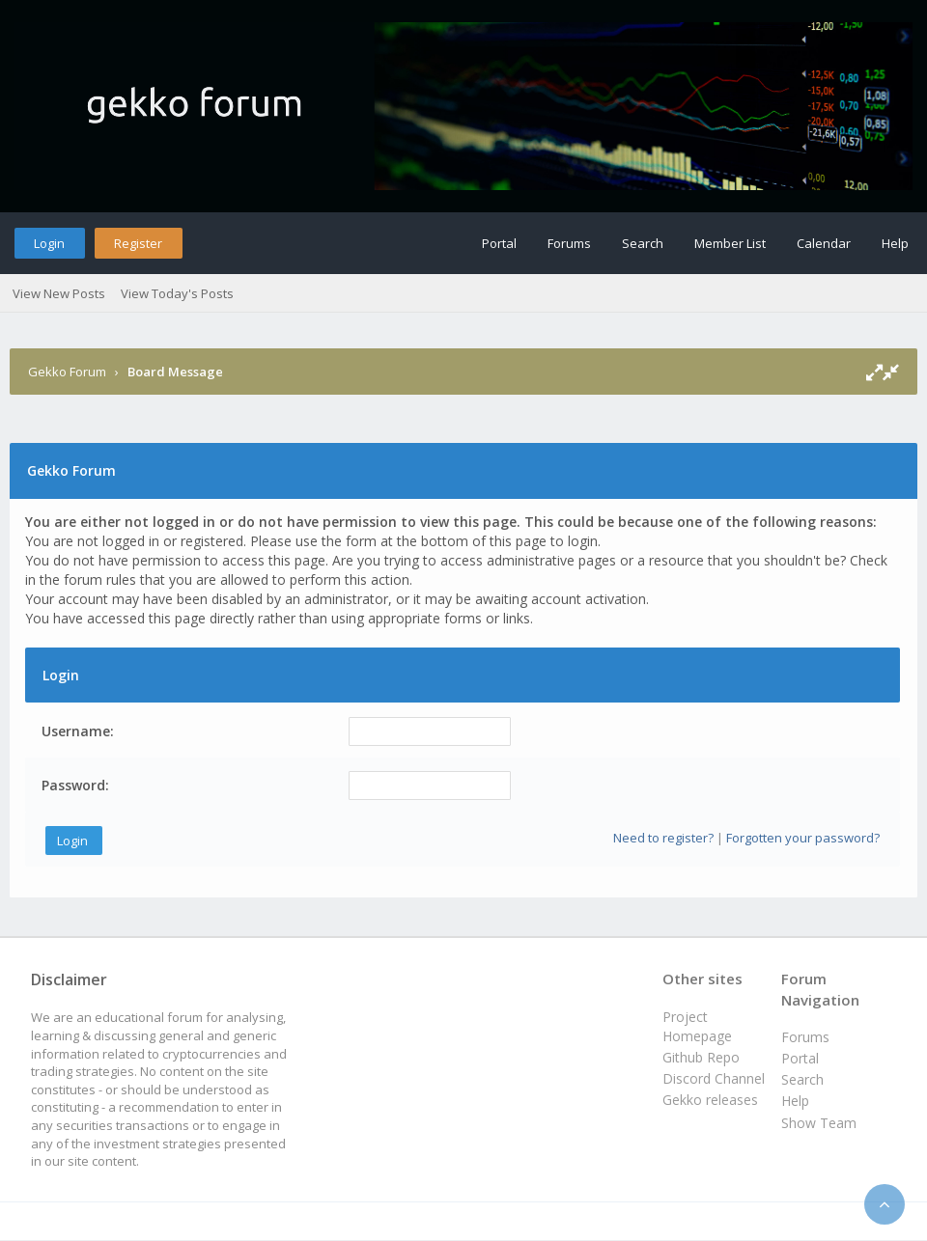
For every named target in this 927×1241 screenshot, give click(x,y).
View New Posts (59, 293)
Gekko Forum (67, 371)
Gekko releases (710, 1099)
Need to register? (663, 837)
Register (138, 243)
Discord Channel (713, 1078)
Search (642, 243)
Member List (730, 243)
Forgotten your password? (803, 837)
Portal (499, 243)
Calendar (824, 243)
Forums (569, 243)
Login (49, 243)
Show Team (819, 1123)
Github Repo (701, 1057)
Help (895, 243)
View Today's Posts (177, 293)
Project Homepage (697, 1026)
